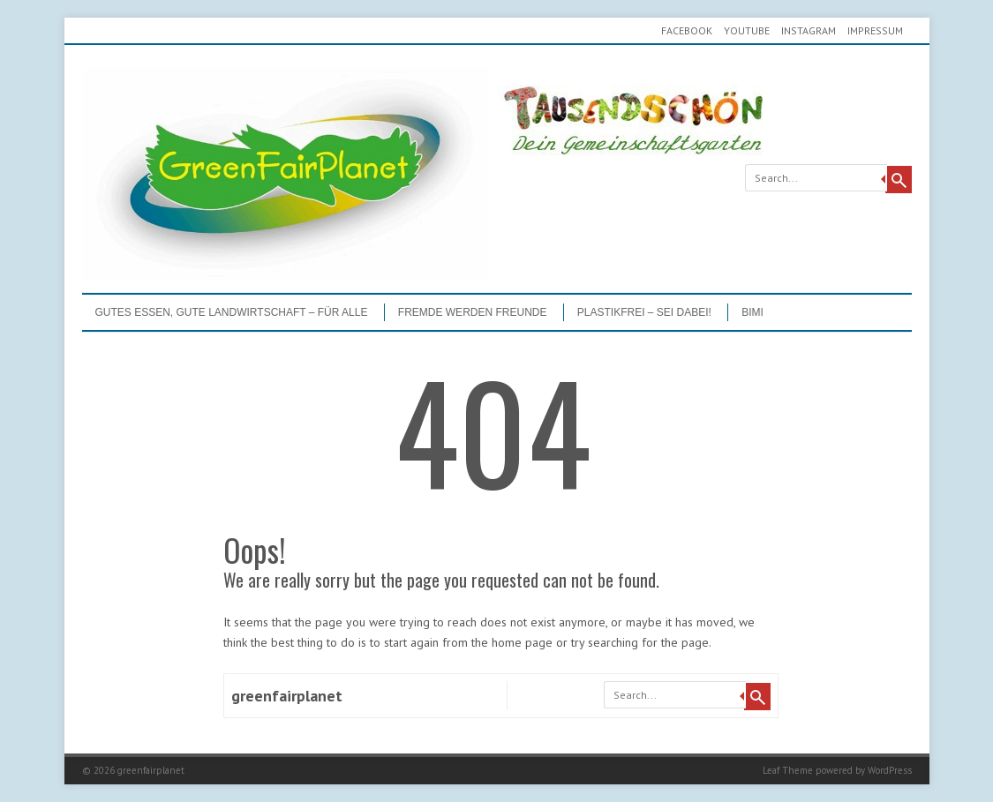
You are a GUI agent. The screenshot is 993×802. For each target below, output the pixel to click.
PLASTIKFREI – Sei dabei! (644, 312)
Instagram (808, 30)
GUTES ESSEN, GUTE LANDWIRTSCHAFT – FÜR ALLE (231, 312)
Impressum (875, 30)
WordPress (890, 770)
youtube (747, 30)
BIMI (752, 312)
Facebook (686, 30)
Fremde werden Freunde (472, 312)
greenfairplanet (286, 696)
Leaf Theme (788, 770)
